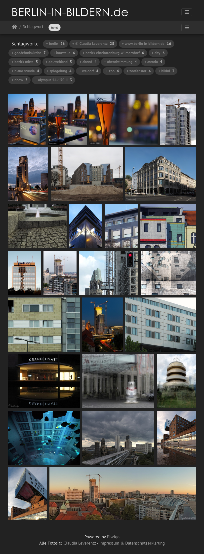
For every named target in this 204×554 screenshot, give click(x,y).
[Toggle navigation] (186, 12)
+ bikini (166, 71)
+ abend (88, 61)
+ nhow (19, 79)
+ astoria (153, 61)
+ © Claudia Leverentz (93, 43)
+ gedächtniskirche (28, 52)
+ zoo (112, 71)
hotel (54, 27)
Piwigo (113, 537)
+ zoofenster (138, 71)
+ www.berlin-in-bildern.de (146, 43)
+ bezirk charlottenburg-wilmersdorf (113, 52)
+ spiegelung (59, 71)
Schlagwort (33, 27)
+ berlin (55, 43)
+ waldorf (88, 71)
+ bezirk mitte (24, 61)
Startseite (14, 28)
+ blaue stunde (25, 71)
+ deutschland (58, 61)
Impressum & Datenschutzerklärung (132, 543)
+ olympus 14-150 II (53, 79)
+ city (158, 52)
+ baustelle (64, 52)
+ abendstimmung (120, 61)
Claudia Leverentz (80, 543)
